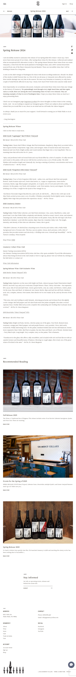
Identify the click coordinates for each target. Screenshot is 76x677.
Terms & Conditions (59, 671)
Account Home (7, 647)
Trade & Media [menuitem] (7, 636)
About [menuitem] (5, 626)
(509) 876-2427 (47, 615)
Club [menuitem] (4, 633)
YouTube (40, 631)
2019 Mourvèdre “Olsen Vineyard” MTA (16, 312)
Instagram (41, 629)
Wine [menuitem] (4, 629)
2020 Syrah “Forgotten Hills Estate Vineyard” (20, 170)
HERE (13, 240)
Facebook (41, 626)
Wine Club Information (11, 263)
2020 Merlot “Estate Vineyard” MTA (15, 272)
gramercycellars (31, 101)
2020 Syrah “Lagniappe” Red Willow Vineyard (20, 136)
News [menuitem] (4, 631)
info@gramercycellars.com (50, 617)
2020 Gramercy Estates (11, 204)
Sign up (5, 650)
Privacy (68, 671)
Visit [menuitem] (4, 638)
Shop (71, 4)
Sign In (64, 4)
